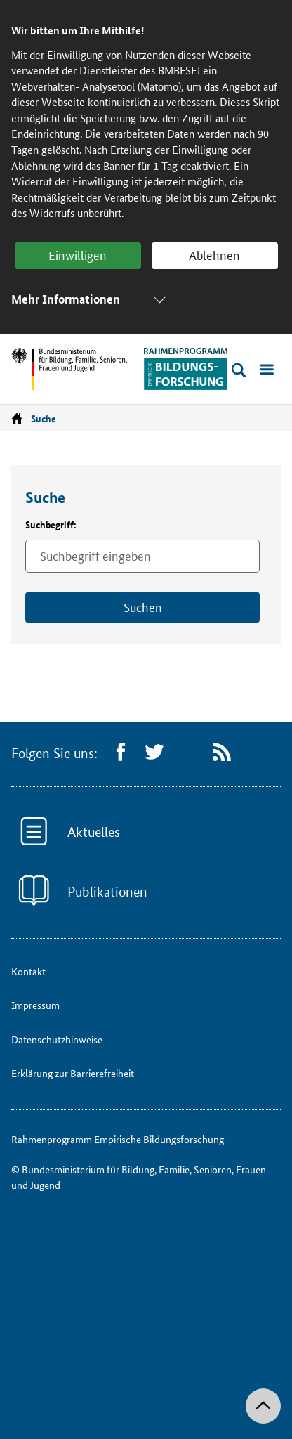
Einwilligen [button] (77, 254)
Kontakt (28, 971)
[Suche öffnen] (239, 370)
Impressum (35, 1005)
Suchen (143, 606)
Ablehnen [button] (214, 254)
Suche (43, 418)
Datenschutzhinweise (56, 1039)
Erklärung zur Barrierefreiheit (72, 1073)
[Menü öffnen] (267, 370)
